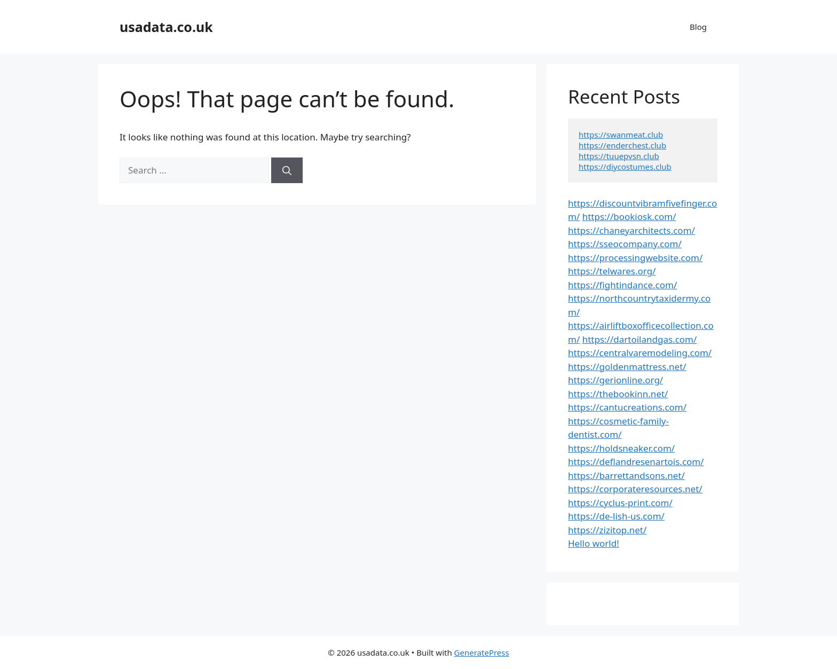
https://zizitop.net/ (607, 530)
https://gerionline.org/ (615, 380)
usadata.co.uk (166, 27)
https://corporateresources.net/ (635, 489)
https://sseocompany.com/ (625, 244)
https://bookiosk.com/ (629, 216)
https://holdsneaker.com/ (621, 448)
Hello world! (593, 543)
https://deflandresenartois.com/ (636, 461)
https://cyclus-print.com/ (620, 503)
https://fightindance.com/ (622, 285)
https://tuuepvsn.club (619, 156)
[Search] (287, 170)
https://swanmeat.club (621, 134)
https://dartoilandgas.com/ (639, 339)
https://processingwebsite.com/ (635, 257)
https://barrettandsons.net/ (626, 475)
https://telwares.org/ (612, 271)
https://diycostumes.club (625, 166)
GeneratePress (481, 652)
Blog (698, 26)
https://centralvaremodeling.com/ (640, 353)
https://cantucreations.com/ (627, 407)
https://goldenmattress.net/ (627, 366)
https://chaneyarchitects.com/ (631, 230)
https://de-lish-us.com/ (616, 516)
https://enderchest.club (622, 145)
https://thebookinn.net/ (618, 394)
